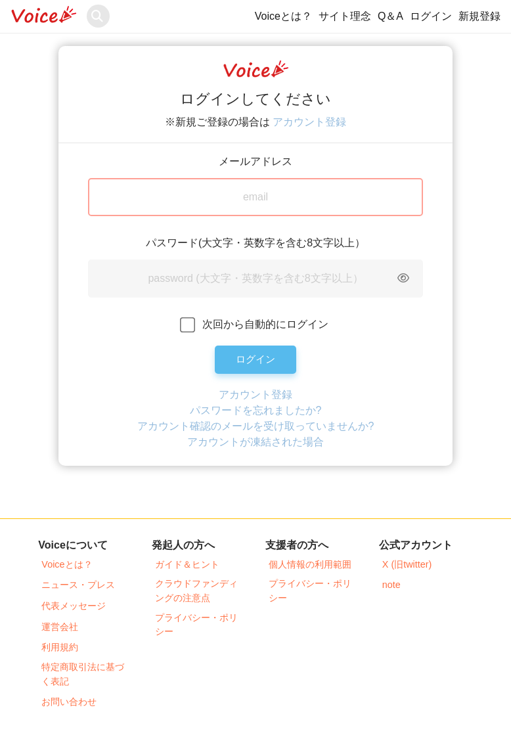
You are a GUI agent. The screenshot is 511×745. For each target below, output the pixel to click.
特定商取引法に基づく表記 (82, 674)
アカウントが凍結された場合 (255, 441)
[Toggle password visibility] (403, 278)
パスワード (172, 242)
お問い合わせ (69, 701)
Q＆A (390, 16)
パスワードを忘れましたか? (256, 410)
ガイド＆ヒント (187, 564)
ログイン (431, 16)
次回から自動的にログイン (265, 324)
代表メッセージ (73, 605)
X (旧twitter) (407, 564)
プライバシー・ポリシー (196, 624)
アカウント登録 (309, 121)
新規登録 (479, 16)
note (391, 584)
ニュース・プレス (78, 584)
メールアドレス (255, 161)
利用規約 (59, 647)
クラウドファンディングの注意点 (196, 590)
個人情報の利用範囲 (310, 564)
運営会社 (59, 626)
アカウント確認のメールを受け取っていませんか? (255, 426)
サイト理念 (345, 16)
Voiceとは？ (283, 16)
